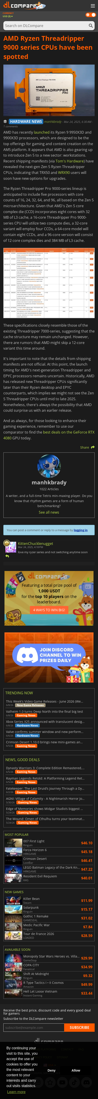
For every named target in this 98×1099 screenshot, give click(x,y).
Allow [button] (76, 1070)
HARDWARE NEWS (26, 121)
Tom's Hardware (70, 161)
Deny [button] (51, 1070)
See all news (49, 512)
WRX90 (64, 172)
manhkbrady (53, 121)
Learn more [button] (16, 1092)
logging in (81, 530)
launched (42, 132)
